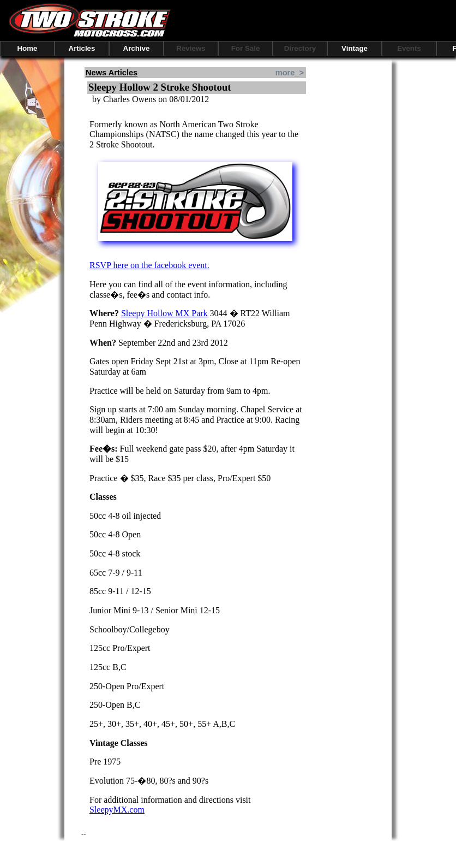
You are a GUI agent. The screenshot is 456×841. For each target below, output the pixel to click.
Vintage (354, 48)
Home (27, 48)
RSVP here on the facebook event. (149, 265)
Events (409, 48)
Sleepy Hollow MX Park (164, 313)
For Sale (245, 48)
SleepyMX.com (117, 809)
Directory (300, 48)
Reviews (190, 48)
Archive (136, 48)
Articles (82, 48)
